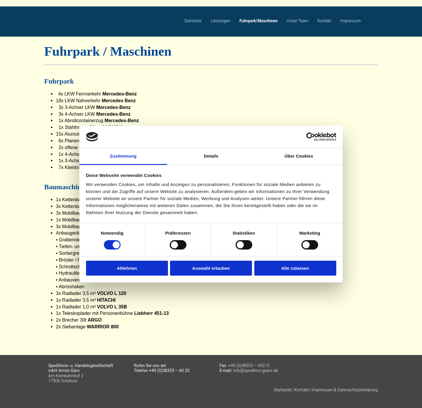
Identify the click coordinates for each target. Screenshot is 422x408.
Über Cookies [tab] (298, 155)
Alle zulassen (295, 268)
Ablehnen (127, 268)
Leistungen (220, 20)
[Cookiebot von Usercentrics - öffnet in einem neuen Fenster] (310, 136)
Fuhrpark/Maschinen (258, 20)
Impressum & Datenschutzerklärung (345, 389)
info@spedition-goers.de (255, 370)
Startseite (193, 20)
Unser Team (297, 20)
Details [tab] (211, 155)
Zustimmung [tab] (123, 155)
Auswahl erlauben (211, 268)
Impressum (350, 20)
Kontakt (325, 20)
